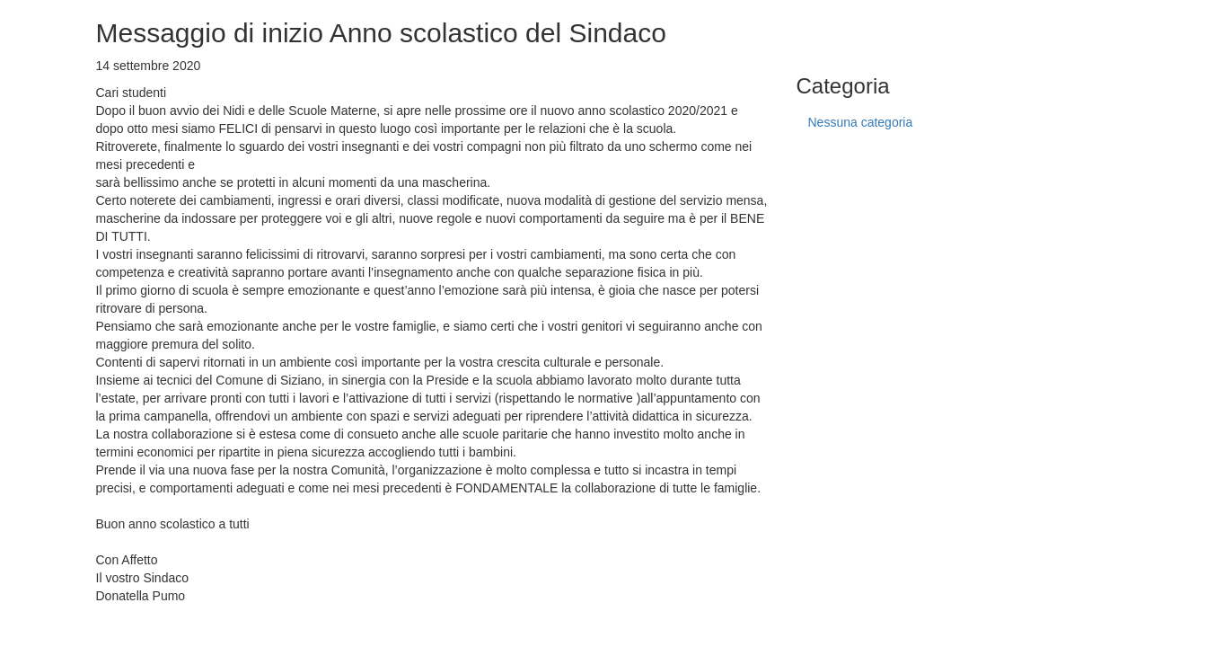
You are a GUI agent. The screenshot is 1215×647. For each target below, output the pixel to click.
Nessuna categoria (860, 122)
